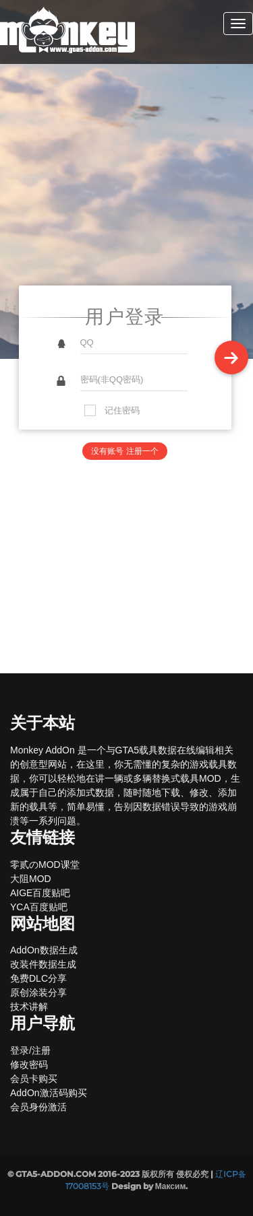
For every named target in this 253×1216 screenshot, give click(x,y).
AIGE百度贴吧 (40, 892)
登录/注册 (30, 1050)
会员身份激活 (38, 1107)
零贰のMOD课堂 (45, 864)
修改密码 (29, 1064)
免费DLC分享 (38, 978)
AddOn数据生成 (44, 950)
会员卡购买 (33, 1078)
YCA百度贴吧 (38, 907)
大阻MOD (30, 878)
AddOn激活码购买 (48, 1092)
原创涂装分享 (38, 992)
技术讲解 (29, 1006)
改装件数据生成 (43, 964)
